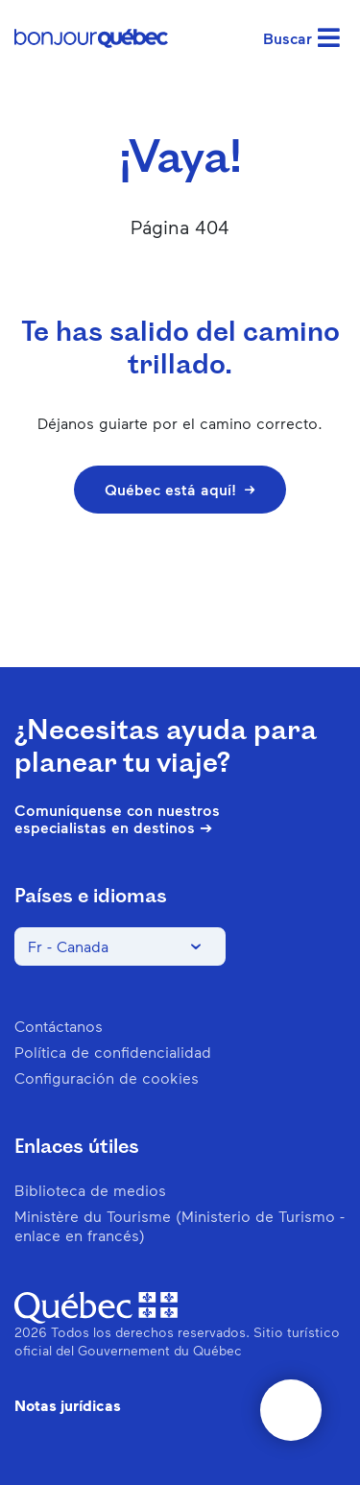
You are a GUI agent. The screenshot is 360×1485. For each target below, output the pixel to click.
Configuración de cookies (106, 1077)
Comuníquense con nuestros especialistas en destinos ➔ (117, 819)
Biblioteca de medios (90, 1190)
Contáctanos (58, 1026)
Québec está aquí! (179, 489)
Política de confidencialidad (112, 1051)
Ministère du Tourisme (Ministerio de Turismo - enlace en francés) (179, 1225)
